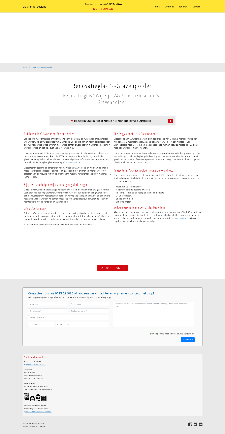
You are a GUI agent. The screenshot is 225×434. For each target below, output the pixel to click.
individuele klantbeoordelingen (38, 411)
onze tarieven (71, 162)
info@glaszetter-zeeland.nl (36, 364)
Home (25, 67)
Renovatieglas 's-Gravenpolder (41, 67)
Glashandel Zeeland (34, 6)
